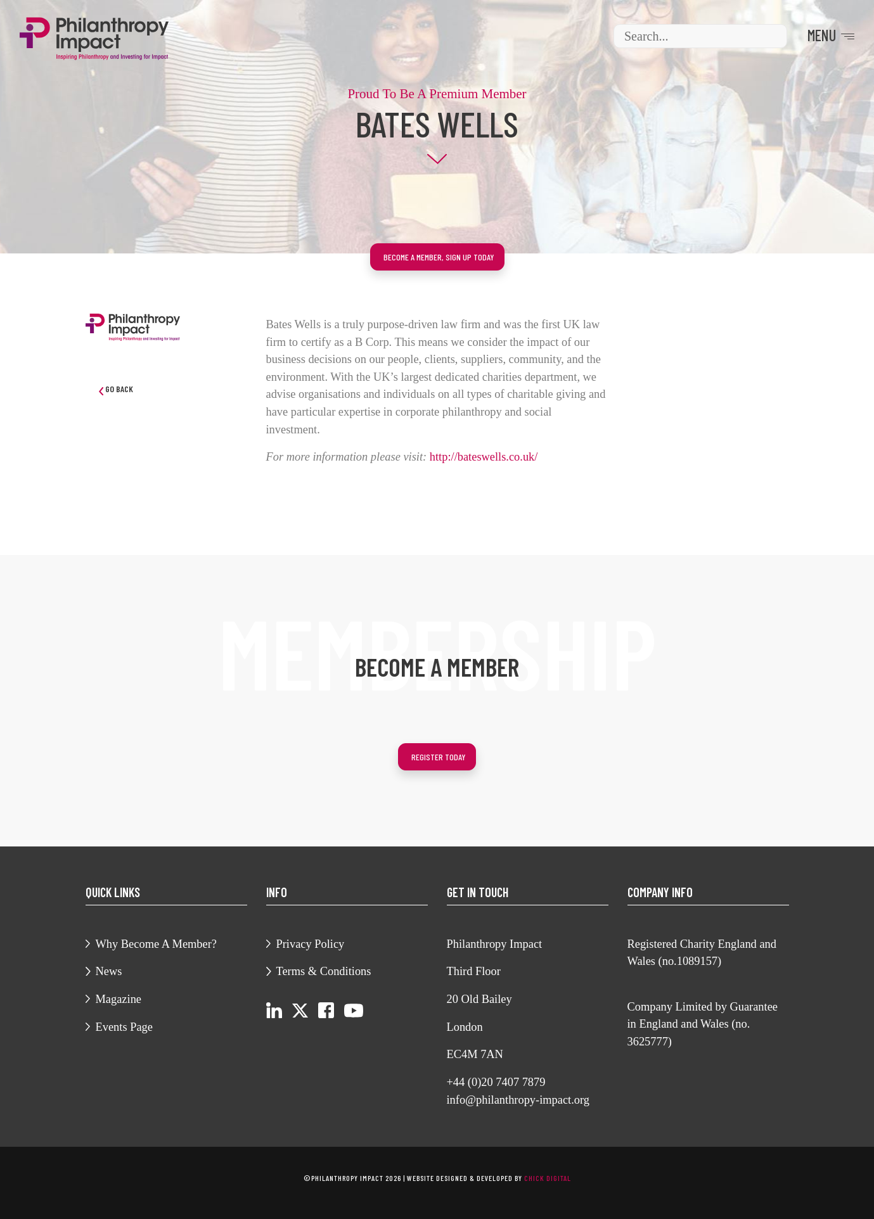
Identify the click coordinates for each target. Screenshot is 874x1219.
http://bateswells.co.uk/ (484, 456)
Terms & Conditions (323, 971)
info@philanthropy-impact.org (518, 1100)
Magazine (119, 999)
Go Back (116, 389)
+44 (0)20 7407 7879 (496, 1082)
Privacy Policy (310, 944)
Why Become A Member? (156, 944)
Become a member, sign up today (438, 257)
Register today (438, 756)
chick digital (547, 1177)
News (109, 971)
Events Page (124, 1027)
